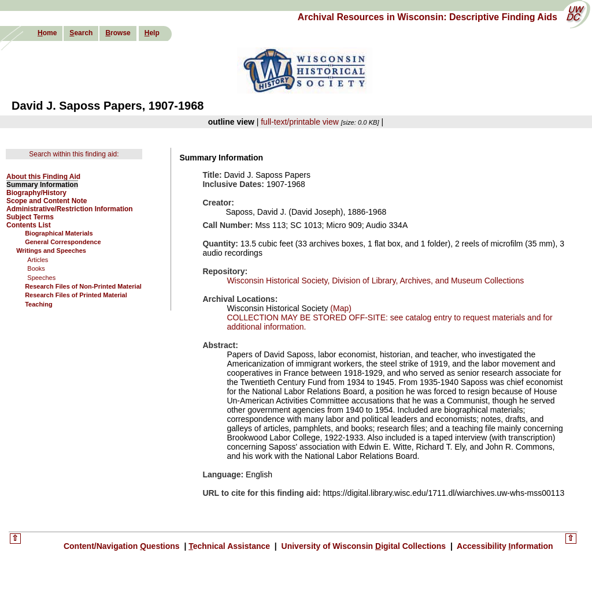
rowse (117, 33)
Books (36, 268)
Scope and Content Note (46, 201)
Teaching (38, 304)
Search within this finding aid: (74, 154)
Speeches (41, 277)
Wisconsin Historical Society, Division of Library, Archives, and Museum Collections (375, 280)
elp (152, 33)
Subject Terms (30, 217)
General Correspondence (63, 241)
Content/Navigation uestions (123, 546)
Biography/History (36, 193)
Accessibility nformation (504, 546)
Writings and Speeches (51, 250)
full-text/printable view (300, 121)
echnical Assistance (230, 546)
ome (47, 33)
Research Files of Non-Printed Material (83, 286)
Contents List (28, 225)
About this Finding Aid (43, 177)
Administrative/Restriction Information (69, 209)
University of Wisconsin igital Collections (363, 546)
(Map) (339, 308)
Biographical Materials (58, 233)
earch (80, 33)
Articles (37, 259)
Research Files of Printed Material (76, 294)
